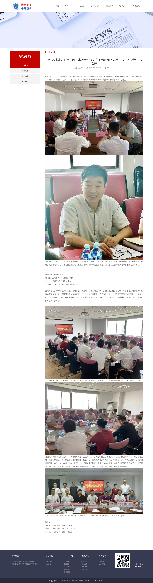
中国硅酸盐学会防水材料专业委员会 (23, 561)
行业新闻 (25, 65)
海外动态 (25, 76)
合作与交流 (95, 6)
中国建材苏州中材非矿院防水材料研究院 (24, 564)
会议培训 (67, 572)
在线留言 (102, 561)
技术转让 (67, 566)
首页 (57, 6)
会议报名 (49, 561)
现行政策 (25, 71)
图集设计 (67, 564)
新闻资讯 (109, 6)
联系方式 (102, 564)
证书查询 (123, 6)
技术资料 (25, 82)
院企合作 (67, 561)
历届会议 (49, 564)
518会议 (81, 6)
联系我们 (136, 6)
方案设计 (67, 569)
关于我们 (68, 6)
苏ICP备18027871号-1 (96, 581)
